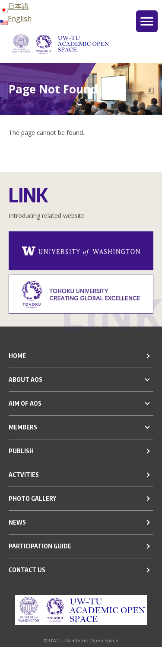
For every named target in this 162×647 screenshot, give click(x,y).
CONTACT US (27, 569)
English (16, 18)
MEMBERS (23, 427)
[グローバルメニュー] (147, 21)
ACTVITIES (24, 474)
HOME (17, 355)
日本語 (14, 6)
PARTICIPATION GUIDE (40, 546)
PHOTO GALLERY (32, 498)
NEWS (17, 522)
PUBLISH (21, 451)
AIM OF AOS (25, 403)
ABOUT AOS (25, 379)
